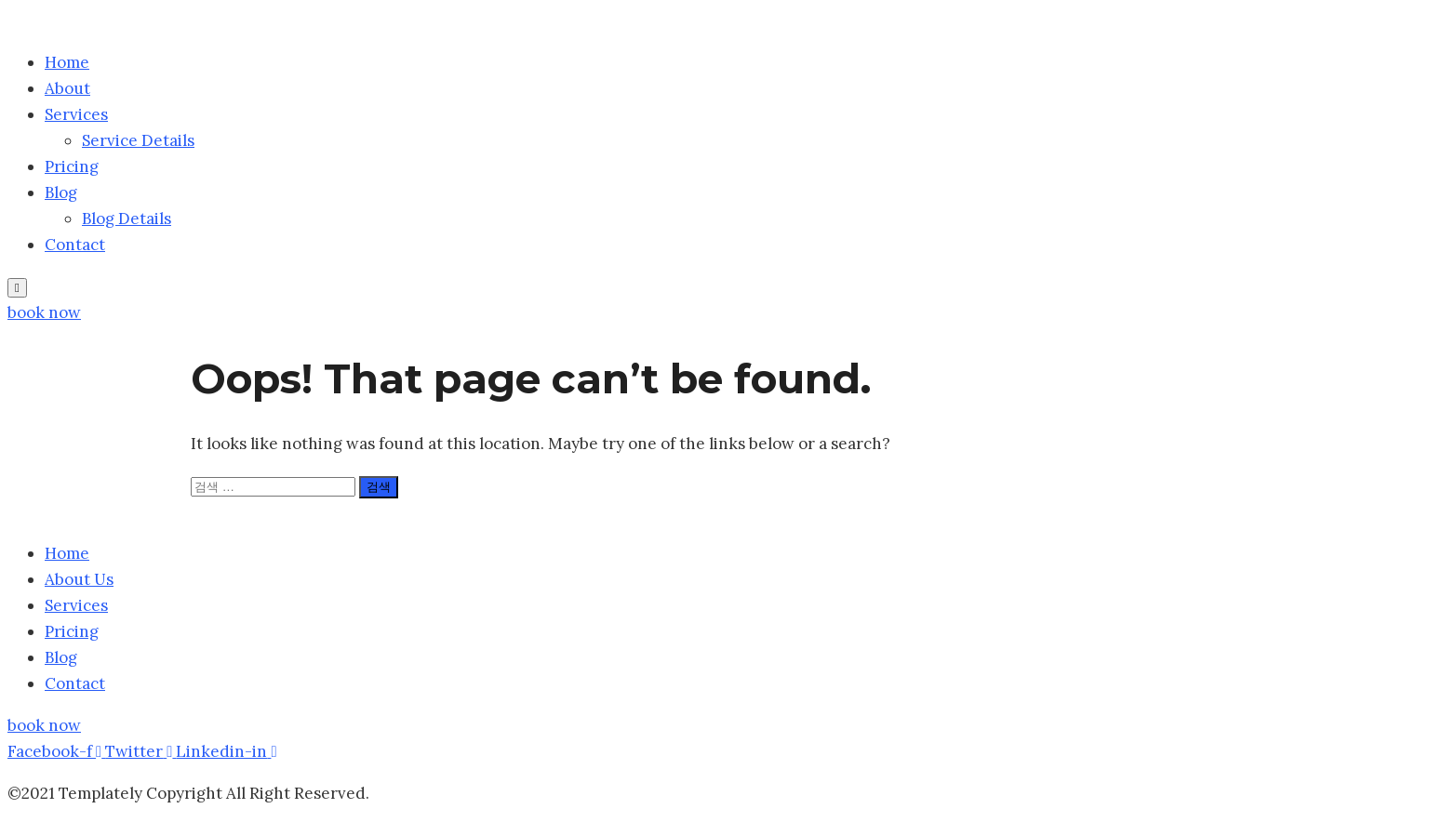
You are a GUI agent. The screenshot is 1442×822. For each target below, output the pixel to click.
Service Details (138, 140)
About (67, 88)
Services (76, 114)
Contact (75, 244)
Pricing (72, 166)
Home (67, 62)
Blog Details (126, 218)
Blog (61, 192)
